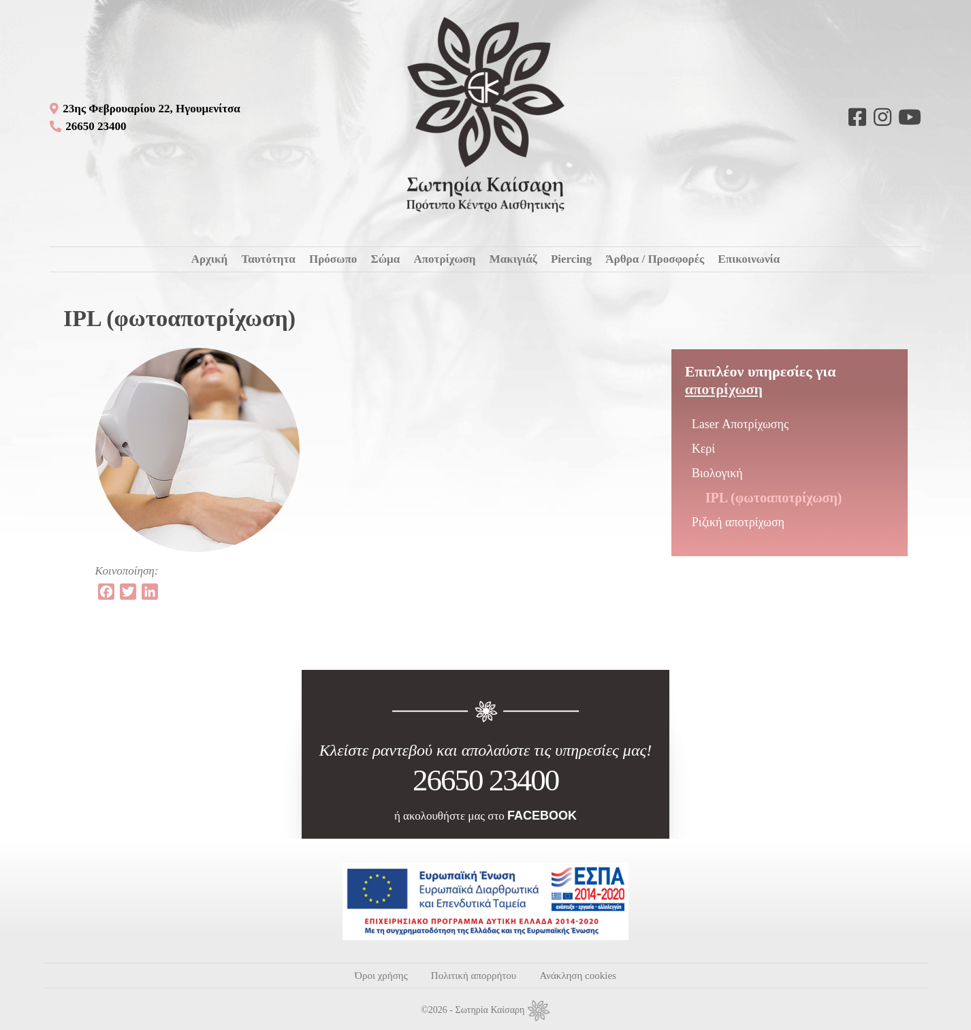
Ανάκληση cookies (577, 975)
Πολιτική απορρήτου (473, 975)
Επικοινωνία (749, 259)
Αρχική (209, 259)
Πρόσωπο (333, 259)
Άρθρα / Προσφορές (654, 259)
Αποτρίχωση (444, 259)
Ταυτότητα (268, 259)
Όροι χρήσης (381, 975)
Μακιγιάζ (513, 259)
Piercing (571, 259)
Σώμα (385, 259)
